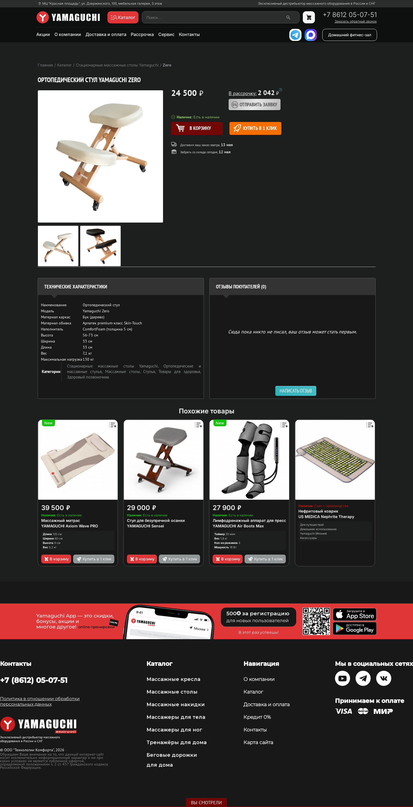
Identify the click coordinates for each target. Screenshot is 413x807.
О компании (67, 34)
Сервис (166, 34)
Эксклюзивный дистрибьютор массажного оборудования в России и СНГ (317, 3)
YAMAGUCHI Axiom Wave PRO (69, 526)
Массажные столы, (124, 371)
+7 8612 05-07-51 (350, 14)
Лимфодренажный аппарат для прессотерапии (258, 520)
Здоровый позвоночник (88, 377)
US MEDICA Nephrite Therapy (326, 516)
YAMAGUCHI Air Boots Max (238, 526)
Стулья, (151, 371)
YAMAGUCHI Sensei (145, 526)
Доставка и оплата (105, 34)
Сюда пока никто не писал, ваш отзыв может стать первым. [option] (292, 331)
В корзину (56, 559)
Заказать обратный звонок (356, 21)
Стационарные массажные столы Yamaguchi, (115, 366)
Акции (43, 34)
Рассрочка (142, 34)
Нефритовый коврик (318, 511)
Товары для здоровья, (180, 371)
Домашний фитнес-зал (349, 34)
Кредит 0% (257, 717)
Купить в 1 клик (255, 128)
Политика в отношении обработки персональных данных (40, 701)
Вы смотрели (206, 803)
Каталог (253, 692)
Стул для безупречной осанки (156, 520)
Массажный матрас (60, 520)
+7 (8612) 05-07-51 (34, 680)
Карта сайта (258, 742)
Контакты (189, 34)
